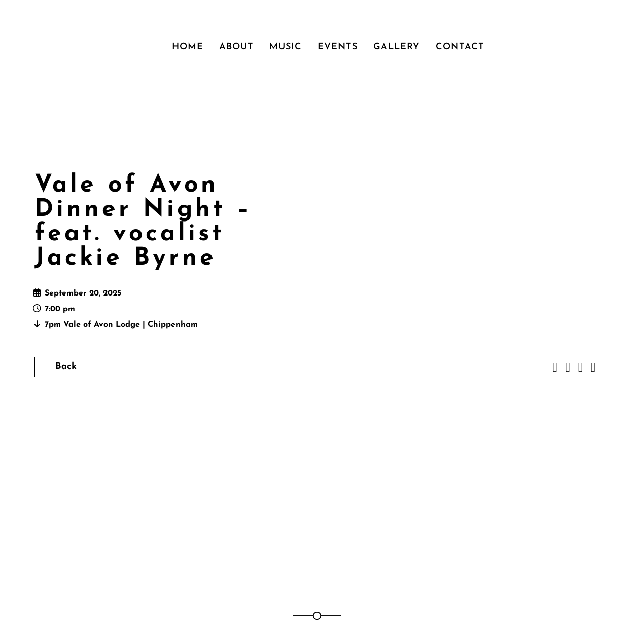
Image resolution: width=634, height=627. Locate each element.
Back (66, 367)
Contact (460, 47)
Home (187, 47)
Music (285, 47)
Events (338, 47)
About (236, 47)
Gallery (396, 47)
